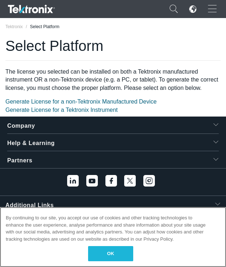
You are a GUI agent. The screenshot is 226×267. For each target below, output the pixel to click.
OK (110, 253)
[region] (113, 237)
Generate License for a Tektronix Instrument (61, 110)
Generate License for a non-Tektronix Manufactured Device (81, 102)
